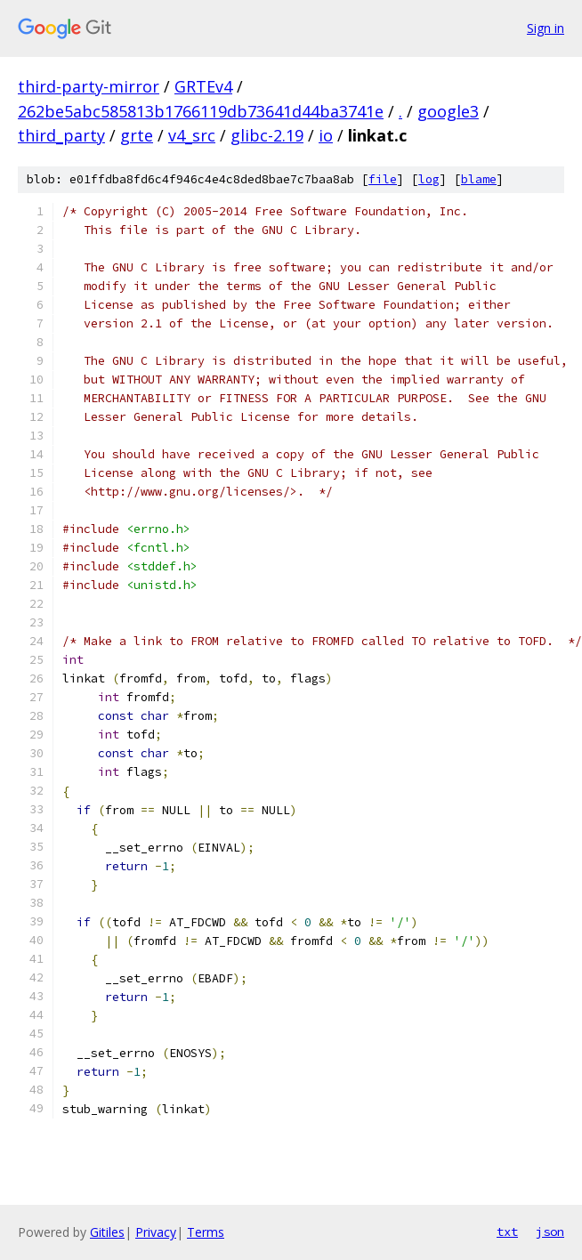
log (429, 179)
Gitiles (107, 1232)
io (326, 135)
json (550, 1232)
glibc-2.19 (266, 135)
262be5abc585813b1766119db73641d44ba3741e (201, 111)
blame (479, 179)
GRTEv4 (203, 86)
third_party (61, 135)
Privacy (155, 1232)
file (382, 179)
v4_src (191, 135)
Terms (205, 1232)
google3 (448, 111)
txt (507, 1232)
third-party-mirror (88, 86)
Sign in (545, 28)
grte (136, 135)
